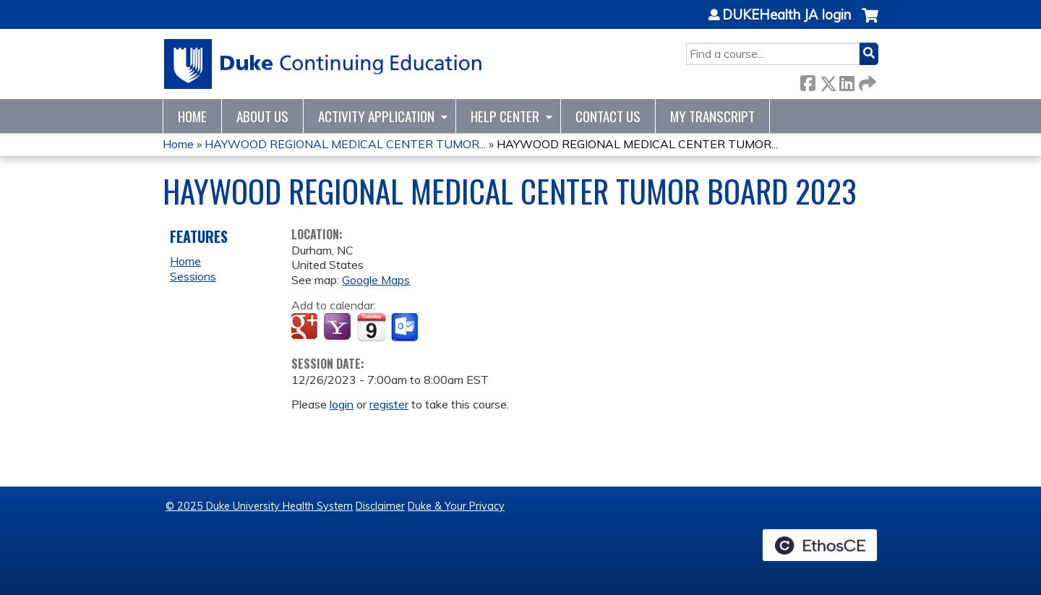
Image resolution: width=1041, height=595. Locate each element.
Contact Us (608, 116)
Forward (866, 80)
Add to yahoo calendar (339, 327)
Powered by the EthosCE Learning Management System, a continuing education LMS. (819, 545)
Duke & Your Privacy (456, 506)
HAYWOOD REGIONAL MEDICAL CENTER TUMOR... (345, 144)
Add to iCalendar (371, 326)
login (342, 404)
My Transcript (712, 116)
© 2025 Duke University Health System (259, 506)
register (388, 404)
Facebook (807, 80)
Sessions (193, 276)
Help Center (505, 116)
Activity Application (376, 116)
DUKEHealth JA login (786, 15)
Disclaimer (380, 506)
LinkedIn (846, 80)
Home (192, 116)
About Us (262, 116)
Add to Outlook (406, 327)
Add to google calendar (306, 327)
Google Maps (376, 280)
